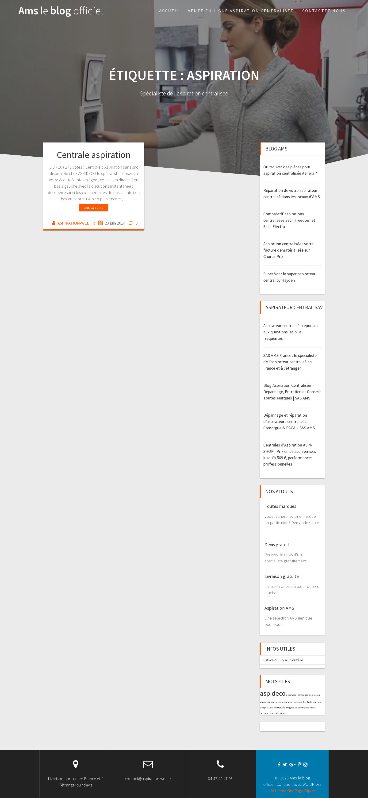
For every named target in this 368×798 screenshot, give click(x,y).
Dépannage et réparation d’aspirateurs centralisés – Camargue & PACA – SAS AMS (289, 421)
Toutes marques (280, 506)
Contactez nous (324, 10)
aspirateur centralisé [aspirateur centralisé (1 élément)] (297, 694)
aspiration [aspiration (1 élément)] (314, 694)
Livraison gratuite (281, 576)
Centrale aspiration (93, 155)
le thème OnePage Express (294, 790)
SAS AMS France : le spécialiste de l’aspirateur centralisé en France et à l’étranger (290, 362)
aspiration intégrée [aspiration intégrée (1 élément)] (292, 701)
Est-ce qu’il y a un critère (283, 660)
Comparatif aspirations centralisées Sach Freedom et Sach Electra (289, 220)
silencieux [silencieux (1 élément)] (280, 713)
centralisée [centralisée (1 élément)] (279, 707)
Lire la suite (94, 207)
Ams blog (60, 10)
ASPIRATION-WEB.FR (76, 223)
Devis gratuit (276, 544)
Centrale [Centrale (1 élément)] (307, 701)
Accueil (169, 10)
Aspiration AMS (279, 608)
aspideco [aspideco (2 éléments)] (272, 693)
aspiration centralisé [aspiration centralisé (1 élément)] (270, 701)
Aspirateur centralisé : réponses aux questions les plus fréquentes (290, 332)
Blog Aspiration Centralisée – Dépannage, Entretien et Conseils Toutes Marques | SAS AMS (292, 392)
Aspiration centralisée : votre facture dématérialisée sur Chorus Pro (288, 250)
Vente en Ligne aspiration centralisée (241, 10)
